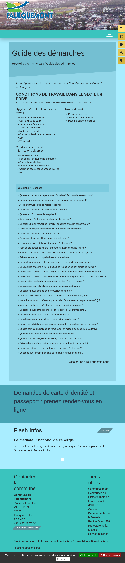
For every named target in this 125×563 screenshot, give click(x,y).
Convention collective (30, 162)
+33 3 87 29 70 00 (25, 523)
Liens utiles (94, 479)
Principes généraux (77, 114)
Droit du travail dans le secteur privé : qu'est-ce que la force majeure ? (55, 295)
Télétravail (24, 141)
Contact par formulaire (27, 528)
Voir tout (105, 430)
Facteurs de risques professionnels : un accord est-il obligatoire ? (52, 229)
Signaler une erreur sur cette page (88, 361)
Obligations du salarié (30, 121)
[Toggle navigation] (109, 34)
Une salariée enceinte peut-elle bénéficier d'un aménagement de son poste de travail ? (63, 276)
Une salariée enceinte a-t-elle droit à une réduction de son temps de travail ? (58, 267)
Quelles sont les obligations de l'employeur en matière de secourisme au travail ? (60, 329)
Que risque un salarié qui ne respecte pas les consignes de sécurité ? (55, 200)
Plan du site (98, 541)
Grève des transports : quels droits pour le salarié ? (45, 257)
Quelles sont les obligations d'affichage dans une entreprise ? (50, 338)
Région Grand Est (99, 521)
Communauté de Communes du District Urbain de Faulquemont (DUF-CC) (98, 497)
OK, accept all (88, 555)
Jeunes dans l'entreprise (31, 124)
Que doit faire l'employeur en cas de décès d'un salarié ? (48, 334)
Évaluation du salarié (29, 155)
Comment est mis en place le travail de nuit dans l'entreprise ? (51, 348)
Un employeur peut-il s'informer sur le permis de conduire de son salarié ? (56, 262)
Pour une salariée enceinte (81, 121)
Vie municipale (34, 63)
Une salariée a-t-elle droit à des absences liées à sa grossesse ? (52, 281)
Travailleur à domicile (30, 127)
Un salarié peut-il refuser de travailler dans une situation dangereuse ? (55, 224)
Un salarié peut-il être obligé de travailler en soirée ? (46, 291)
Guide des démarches (60, 63)
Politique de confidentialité (53, 541)
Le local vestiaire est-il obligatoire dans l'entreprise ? (46, 243)
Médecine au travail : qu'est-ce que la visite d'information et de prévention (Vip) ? (60, 300)
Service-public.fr (98, 533)
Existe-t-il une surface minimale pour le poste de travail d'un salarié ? (54, 343)
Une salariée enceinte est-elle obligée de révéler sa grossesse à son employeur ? (60, 271)
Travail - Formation (54, 83)
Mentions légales (24, 541)
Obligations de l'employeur (32, 117)
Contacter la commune (25, 482)
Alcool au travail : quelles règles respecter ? (41, 205)
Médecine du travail (29, 131)
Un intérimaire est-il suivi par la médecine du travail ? (46, 314)
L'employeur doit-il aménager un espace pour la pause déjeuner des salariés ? (59, 324)
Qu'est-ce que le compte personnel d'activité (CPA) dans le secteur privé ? (57, 195)
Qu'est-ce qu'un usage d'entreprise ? (38, 214)
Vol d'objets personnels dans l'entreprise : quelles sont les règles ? (53, 248)
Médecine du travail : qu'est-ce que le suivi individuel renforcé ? (51, 305)
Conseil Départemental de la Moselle (99, 513)
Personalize (63, 559)
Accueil (17, 63)
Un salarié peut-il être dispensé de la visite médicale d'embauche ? (53, 310)
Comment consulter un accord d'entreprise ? (42, 233)
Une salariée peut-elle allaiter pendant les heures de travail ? (50, 286)
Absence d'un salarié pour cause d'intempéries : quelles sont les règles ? (55, 252)
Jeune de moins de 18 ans (81, 117)
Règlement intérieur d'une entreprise (37, 159)
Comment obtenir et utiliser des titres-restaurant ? (44, 238)
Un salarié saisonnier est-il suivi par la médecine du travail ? (49, 319)
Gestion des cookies (27, 547)
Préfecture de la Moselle (98, 527)
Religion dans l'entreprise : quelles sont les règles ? (45, 219)
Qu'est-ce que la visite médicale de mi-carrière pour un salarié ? (51, 353)
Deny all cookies (110, 555)
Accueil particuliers (27, 83)
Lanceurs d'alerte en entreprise (34, 165)
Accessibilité (80, 541)
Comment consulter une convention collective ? (43, 209)
